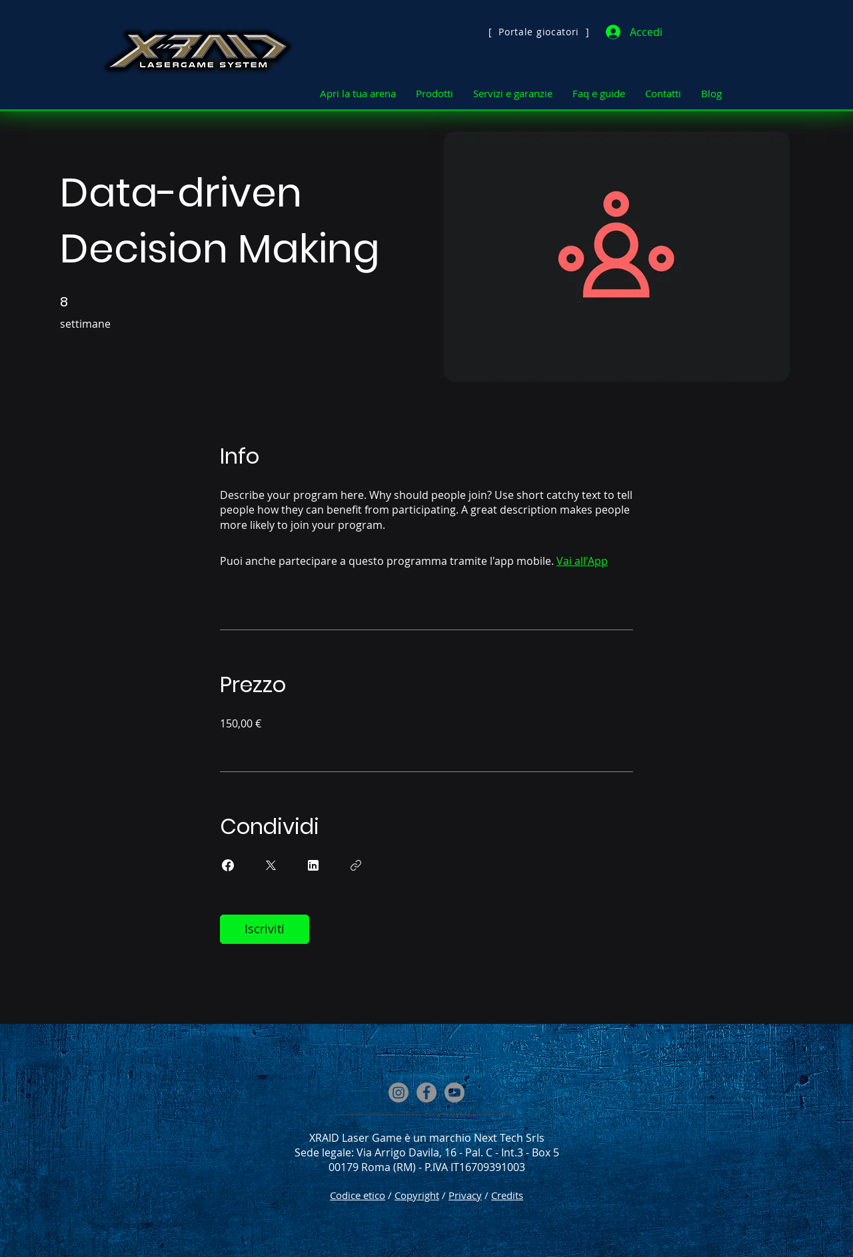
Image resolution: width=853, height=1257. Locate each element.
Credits (507, 1195)
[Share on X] (271, 865)
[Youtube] (454, 1092)
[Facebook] (426, 1092)
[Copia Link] (356, 865)
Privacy (465, 1195)
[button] (358, 93)
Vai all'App (582, 561)
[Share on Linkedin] (313, 865)
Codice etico (357, 1195)
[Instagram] (399, 1092)
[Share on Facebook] (228, 865)
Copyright (417, 1195)
